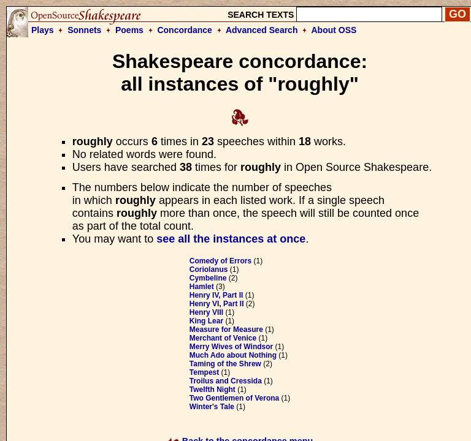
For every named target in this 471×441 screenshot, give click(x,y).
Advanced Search (262, 30)
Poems (129, 30)
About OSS (334, 30)
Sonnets (84, 30)
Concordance (184, 30)
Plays (42, 30)
